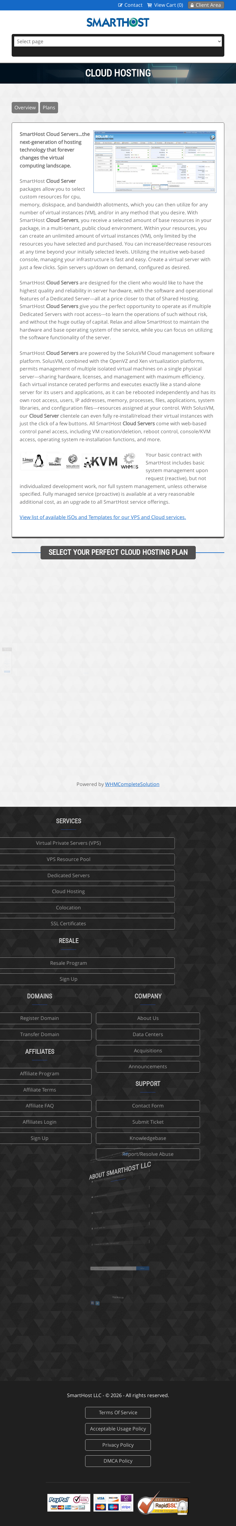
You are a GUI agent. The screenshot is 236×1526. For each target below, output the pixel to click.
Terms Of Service (118, 1412)
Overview (25, 107)
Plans (49, 107)
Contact (133, 5)
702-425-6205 (110, 1211)
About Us (106, 1018)
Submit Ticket (106, 1121)
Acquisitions (106, 1050)
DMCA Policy (118, 1460)
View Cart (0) (168, 5)
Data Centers (107, 1034)
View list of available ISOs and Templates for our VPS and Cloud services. (103, 517)
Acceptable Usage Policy (118, 1428)
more (120, 1162)
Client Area (208, 5)
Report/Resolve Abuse (106, 1154)
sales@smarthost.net (111, 1194)
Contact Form (107, 1105)
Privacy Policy (118, 1444)
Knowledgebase (106, 1138)
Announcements (107, 1066)
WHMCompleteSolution (132, 784)
